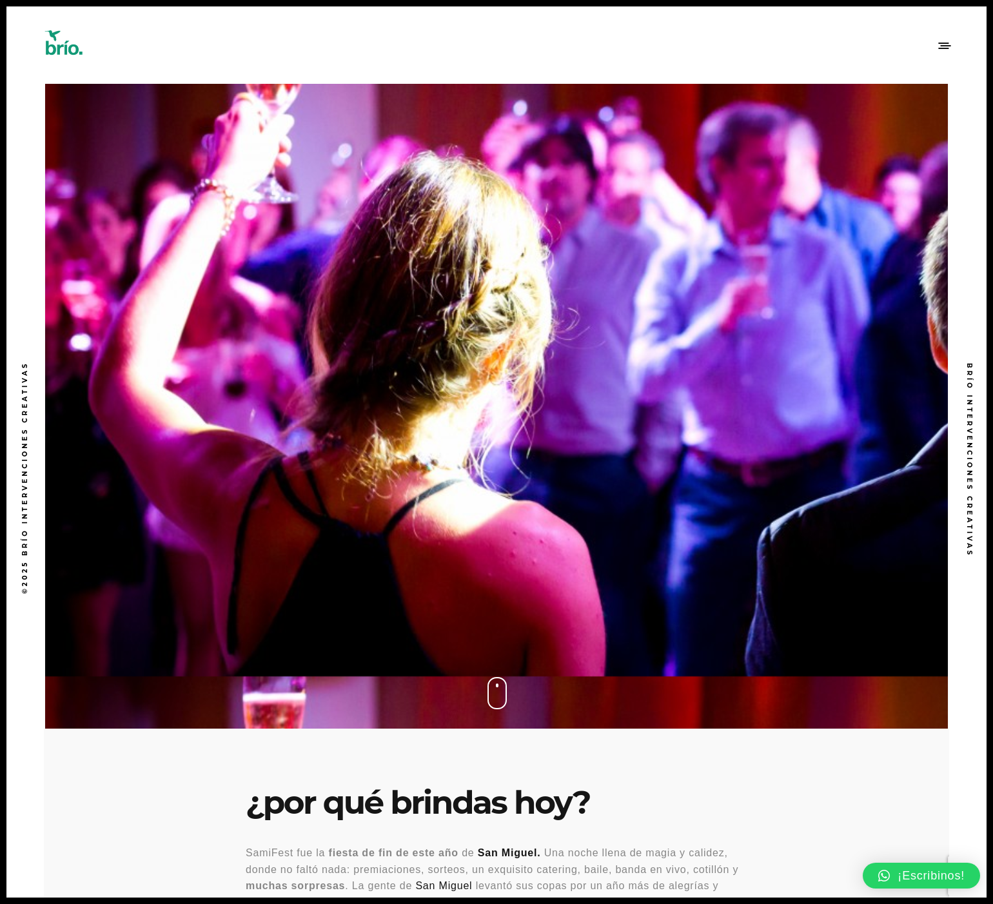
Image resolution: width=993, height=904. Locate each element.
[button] (921, 876)
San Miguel (443, 885)
